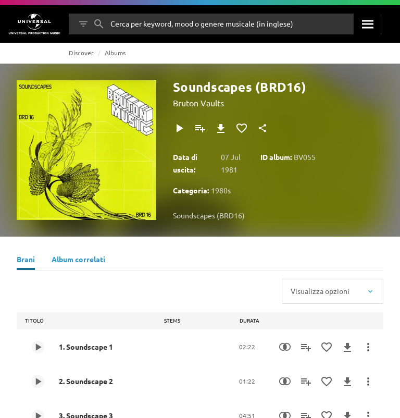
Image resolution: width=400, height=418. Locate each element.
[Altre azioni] (368, 347)
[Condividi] (262, 128)
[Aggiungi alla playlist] (200, 128)
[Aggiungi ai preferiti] (241, 128)
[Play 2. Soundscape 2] (38, 381)
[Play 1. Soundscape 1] (38, 347)
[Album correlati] (78, 260)
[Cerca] (367, 24)
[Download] (221, 128)
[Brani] (26, 260)
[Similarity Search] (285, 347)
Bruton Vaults (198, 102)
